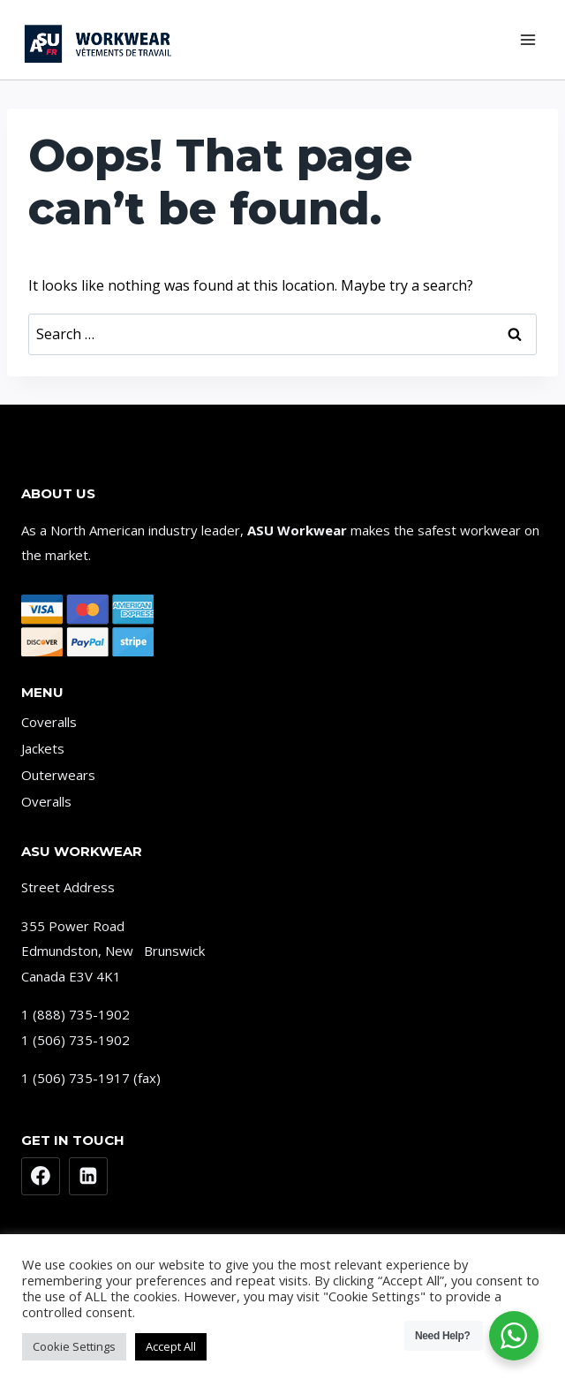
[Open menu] (527, 39)
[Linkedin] (88, 1176)
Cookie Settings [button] (74, 1346)
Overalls (46, 801)
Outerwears (58, 775)
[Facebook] (40, 1176)
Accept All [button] (171, 1346)
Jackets (42, 748)
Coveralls (49, 722)
